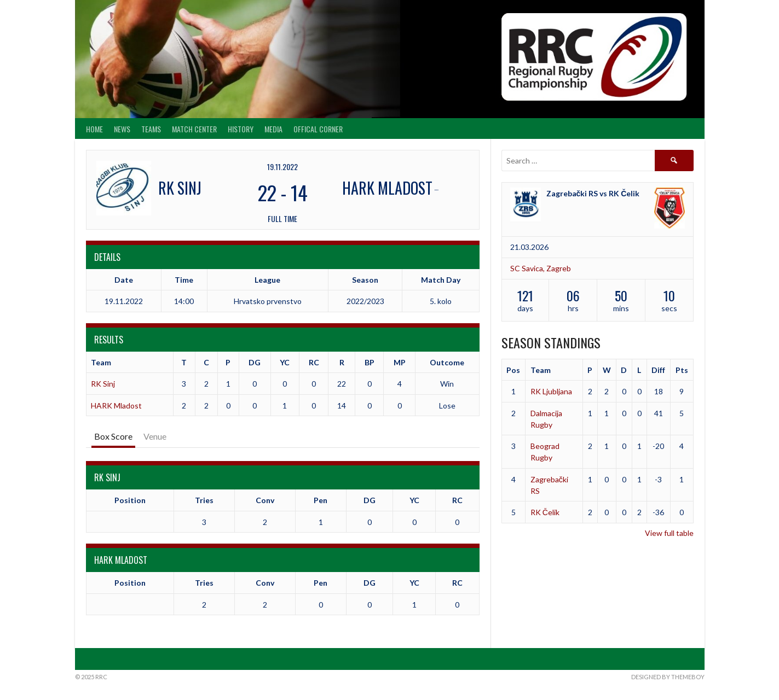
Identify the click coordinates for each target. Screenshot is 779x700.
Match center (194, 129)
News (122, 129)
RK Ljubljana (551, 391)
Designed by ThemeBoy (668, 676)
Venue (154, 436)
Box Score (113, 436)
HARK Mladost (116, 405)
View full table (669, 533)
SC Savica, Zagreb (540, 268)
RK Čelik (544, 512)
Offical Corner (318, 129)
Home (94, 129)
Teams (151, 129)
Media (273, 129)
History (240, 129)
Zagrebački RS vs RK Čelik (593, 193)
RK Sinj (103, 383)
